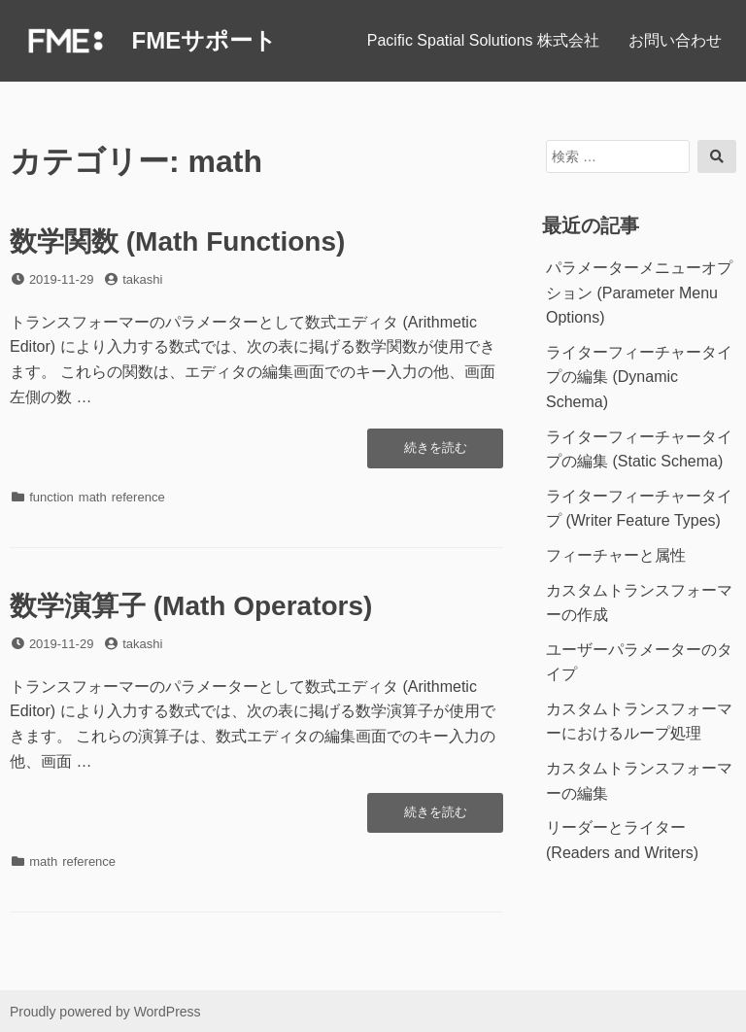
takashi (142, 279)
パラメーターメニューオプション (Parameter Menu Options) (639, 292)
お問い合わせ (675, 40)
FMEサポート (204, 40)
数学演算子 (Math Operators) (191, 606)
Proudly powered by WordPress (105, 1011)
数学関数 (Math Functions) (177, 241)
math (93, 497)
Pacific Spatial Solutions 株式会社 (483, 40)
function (51, 497)
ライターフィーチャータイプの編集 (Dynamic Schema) (639, 377)
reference (138, 497)
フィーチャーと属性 (616, 555)
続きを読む (441, 452)
